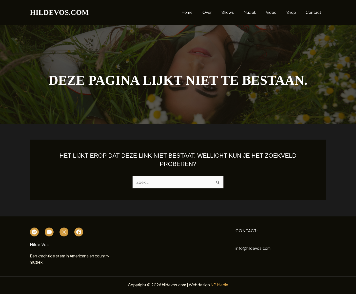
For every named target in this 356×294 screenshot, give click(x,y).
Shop (294, 12)
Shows (235, 12)
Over (216, 12)
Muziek (256, 12)
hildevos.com (59, 12)
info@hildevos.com (253, 248)
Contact (314, 12)
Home (198, 12)
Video (275, 12)
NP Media (219, 284)
